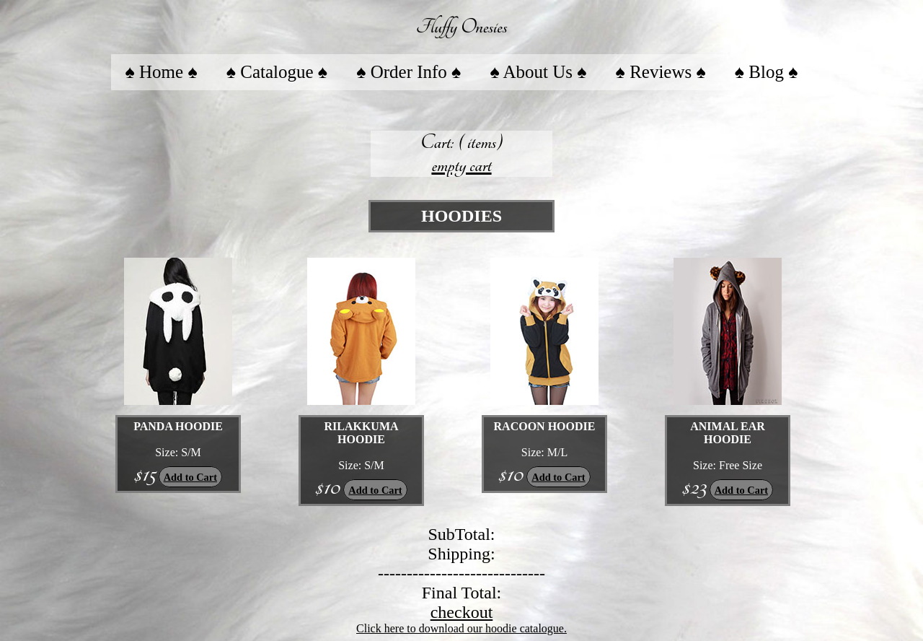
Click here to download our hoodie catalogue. (461, 628)
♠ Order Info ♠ (408, 72)
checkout (461, 612)
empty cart (461, 165)
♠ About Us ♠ (538, 72)
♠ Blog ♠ (766, 72)
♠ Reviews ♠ (661, 72)
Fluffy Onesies (462, 26)
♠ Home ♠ (161, 72)
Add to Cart (190, 477)
